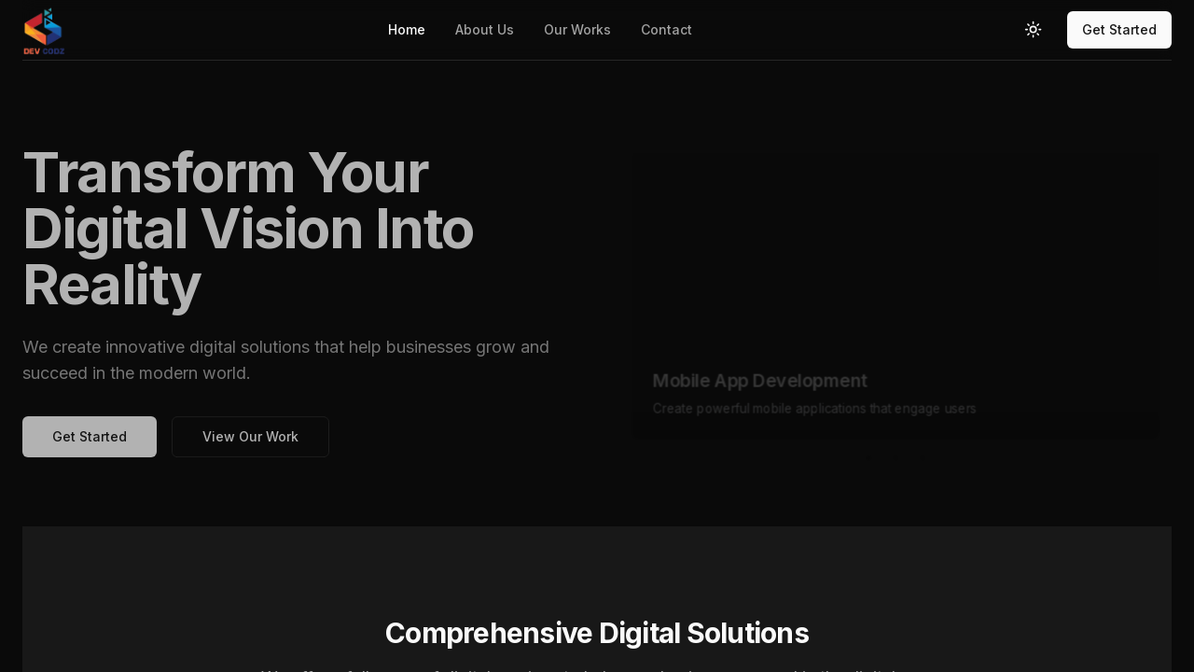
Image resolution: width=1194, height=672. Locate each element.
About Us (484, 29)
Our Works (577, 29)
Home (406, 29)
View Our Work (250, 446)
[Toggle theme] (1033, 30)
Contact (666, 29)
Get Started (1119, 29)
